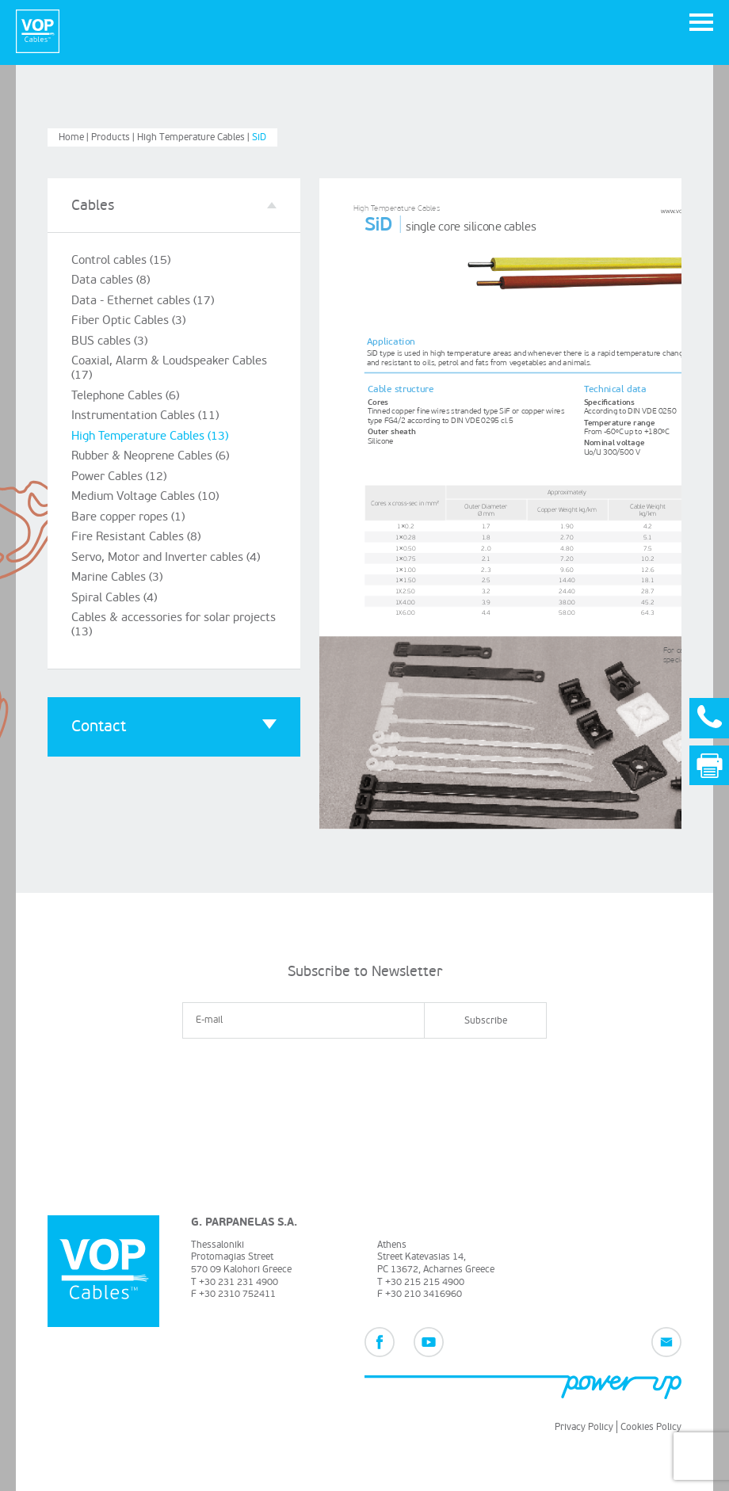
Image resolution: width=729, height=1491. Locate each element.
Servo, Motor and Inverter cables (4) (163, 543)
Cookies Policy (650, 1426)
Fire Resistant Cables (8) (134, 524)
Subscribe (485, 1019)
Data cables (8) (109, 277)
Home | (75, 136)
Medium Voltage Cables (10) (142, 485)
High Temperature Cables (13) (147, 426)
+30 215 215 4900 (424, 1281)
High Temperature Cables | (194, 136)
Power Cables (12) (116, 465)
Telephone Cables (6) (124, 388)
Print (717, 768)
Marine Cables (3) (115, 563)
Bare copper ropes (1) (127, 504)
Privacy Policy (584, 1426)
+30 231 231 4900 (238, 1281)
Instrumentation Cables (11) (142, 407)
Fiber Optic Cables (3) (126, 316)
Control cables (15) (119, 258)
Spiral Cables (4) (113, 582)
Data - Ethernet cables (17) (139, 296)
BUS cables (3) (108, 335)
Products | (114, 136)
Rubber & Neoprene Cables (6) (149, 446)
